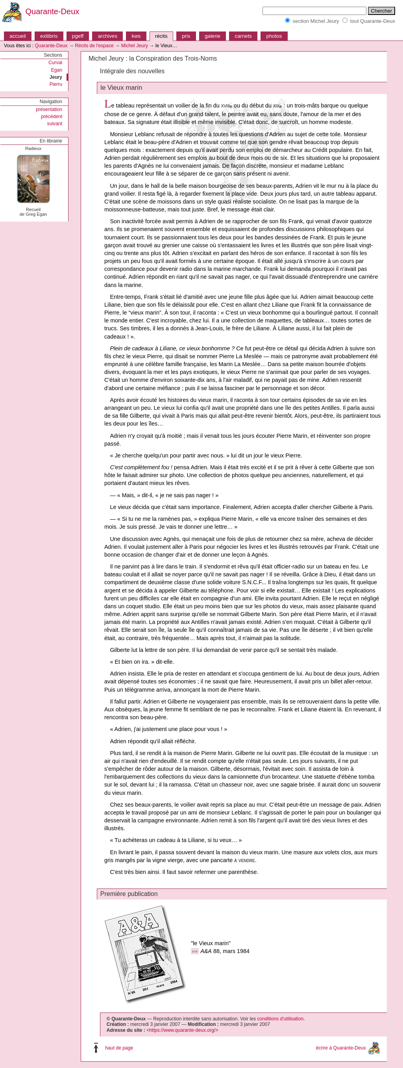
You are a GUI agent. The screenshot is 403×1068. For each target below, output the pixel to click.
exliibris (48, 36)
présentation (49, 109)
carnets (243, 36)
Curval (55, 62)
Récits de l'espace (94, 45)
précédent (51, 116)
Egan (56, 70)
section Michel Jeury (316, 21)
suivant (55, 123)
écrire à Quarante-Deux (341, 1047)
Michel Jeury (134, 45)
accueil (17, 36)
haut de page (119, 1047)
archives (107, 36)
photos (274, 36)
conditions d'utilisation (280, 1019)
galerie (212, 36)
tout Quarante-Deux (372, 21)
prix (186, 36)
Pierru (56, 84)
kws (136, 36)
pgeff (77, 36)
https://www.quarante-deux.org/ (182, 1030)
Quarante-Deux (52, 11)
